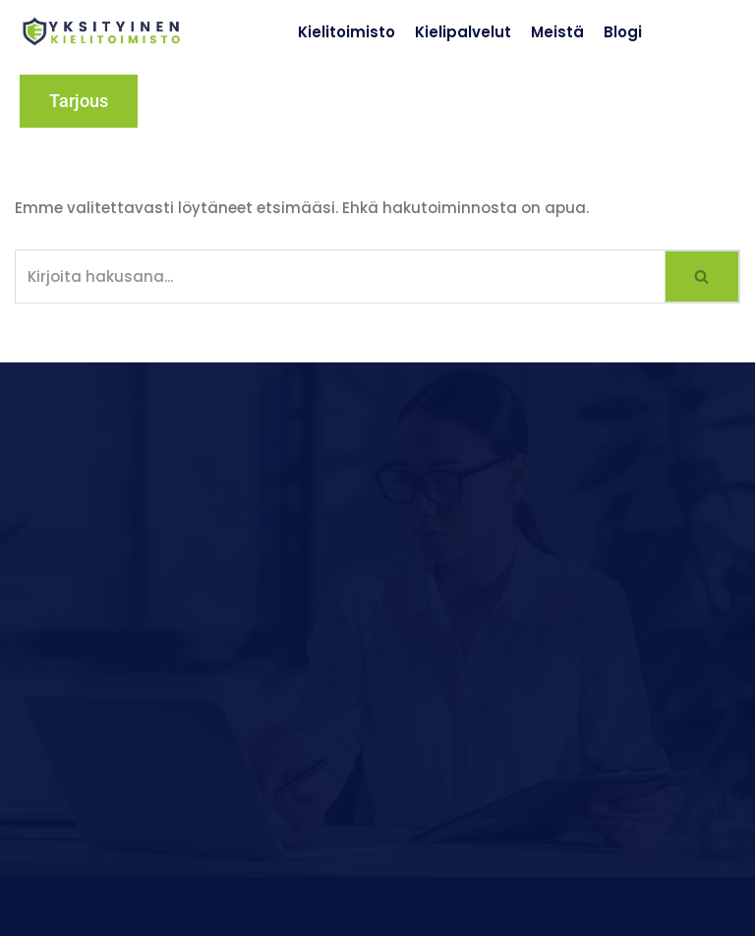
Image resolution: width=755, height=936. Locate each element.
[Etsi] (340, 276)
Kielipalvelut (463, 32)
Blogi (623, 32)
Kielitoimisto (346, 32)
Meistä (557, 32)
